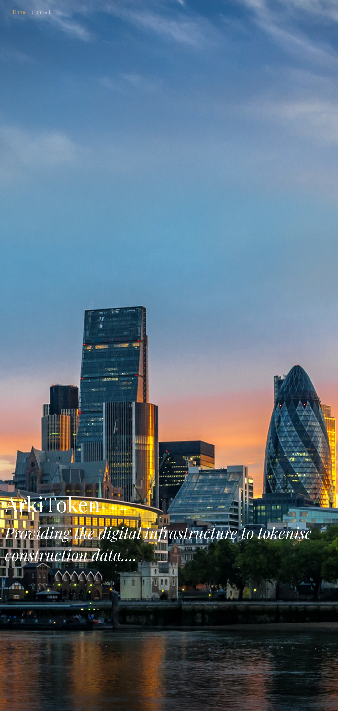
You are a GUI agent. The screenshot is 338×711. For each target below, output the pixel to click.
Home (20, 11)
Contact (41, 11)
